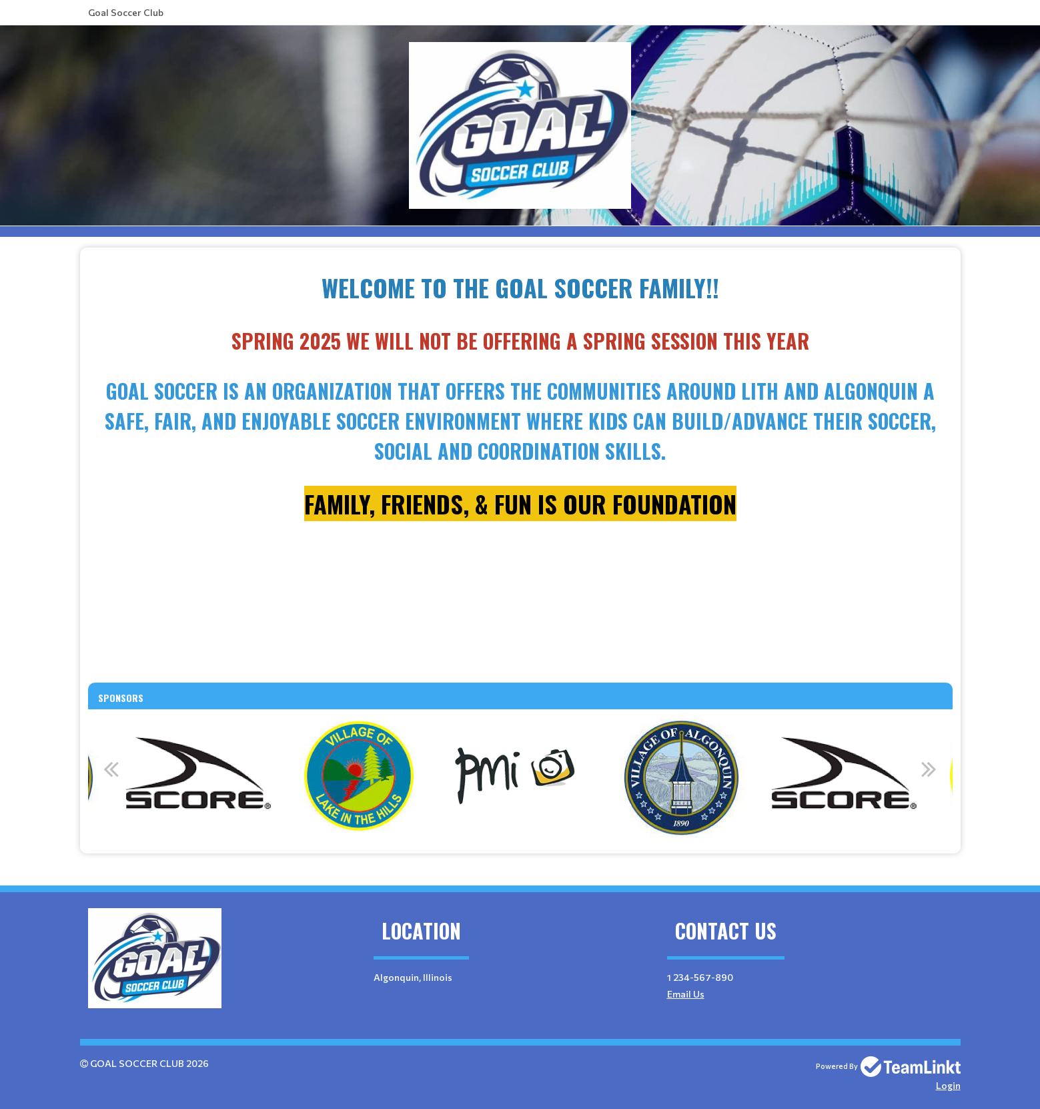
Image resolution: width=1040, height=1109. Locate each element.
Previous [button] (111, 768)
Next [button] (929, 768)
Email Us (685, 994)
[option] (359, 776)
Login (948, 1085)
